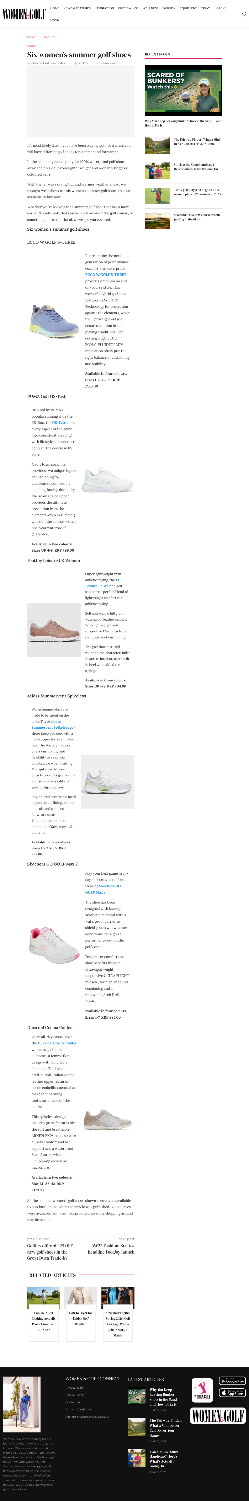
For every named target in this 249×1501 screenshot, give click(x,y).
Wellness (150, 8)
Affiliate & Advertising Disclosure (87, 1416)
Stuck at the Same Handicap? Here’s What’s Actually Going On (196, 166)
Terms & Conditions (78, 1409)
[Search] (244, 14)
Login (54, 20)
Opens (221, 8)
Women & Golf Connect (92, 1379)
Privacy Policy (74, 1387)
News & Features (77, 8)
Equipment (188, 8)
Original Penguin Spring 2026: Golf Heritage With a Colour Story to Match (118, 1324)
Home (54, 8)
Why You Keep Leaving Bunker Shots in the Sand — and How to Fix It (183, 123)
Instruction (104, 8)
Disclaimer (72, 1402)
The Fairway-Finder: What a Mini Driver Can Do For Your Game (197, 141)
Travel (206, 8)
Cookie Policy (74, 1395)
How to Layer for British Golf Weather (80, 1318)
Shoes (31, 46)
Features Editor (54, 63)
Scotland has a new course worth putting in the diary (197, 217)
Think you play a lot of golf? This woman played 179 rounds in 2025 (197, 192)
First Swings (128, 8)
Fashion (169, 8)
